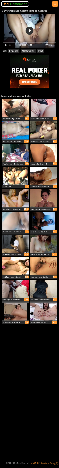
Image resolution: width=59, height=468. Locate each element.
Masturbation (28, 51)
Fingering (13, 51)
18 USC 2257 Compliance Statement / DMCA (44, 463)
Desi (15, 4)
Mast (40, 51)
